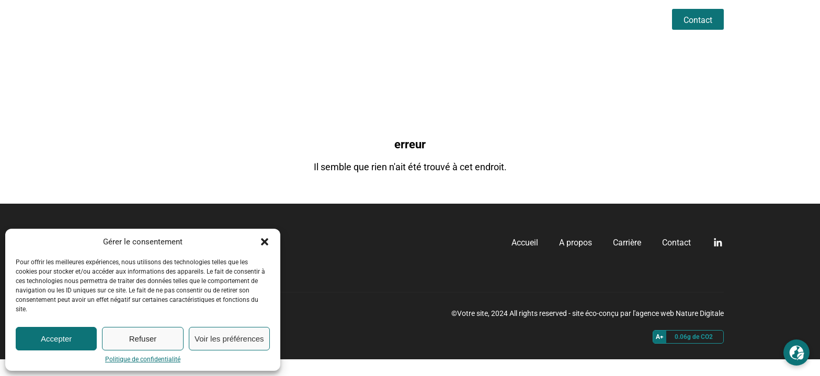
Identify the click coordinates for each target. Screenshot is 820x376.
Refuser (143, 338)
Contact (698, 20)
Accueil (534, 19)
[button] (264, 242)
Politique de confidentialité (142, 359)
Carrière (637, 19)
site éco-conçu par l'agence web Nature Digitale (648, 313)
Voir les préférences (229, 338)
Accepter (56, 338)
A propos (585, 19)
